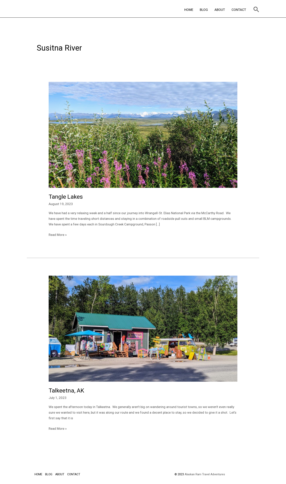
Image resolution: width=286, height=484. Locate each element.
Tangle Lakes (66, 196)
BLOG (204, 10)
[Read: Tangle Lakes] (143, 134)
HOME (188, 10)
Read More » (58, 234)
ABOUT (219, 10)
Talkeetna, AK (66, 390)
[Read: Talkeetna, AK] (143, 328)
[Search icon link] (256, 10)
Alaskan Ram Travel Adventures (205, 474)
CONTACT (239, 10)
